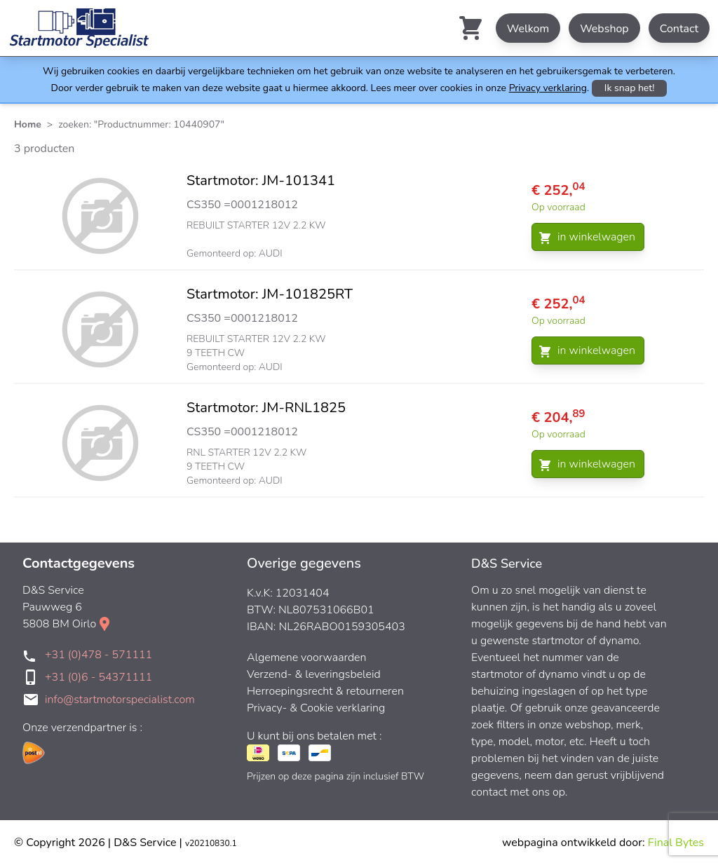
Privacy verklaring (548, 88)
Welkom (528, 28)
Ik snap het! (629, 88)
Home (27, 124)
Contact (679, 28)
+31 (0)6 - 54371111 (98, 677)
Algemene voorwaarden (307, 657)
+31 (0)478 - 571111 (98, 654)
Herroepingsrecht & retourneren (325, 691)
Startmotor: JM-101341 (261, 180)
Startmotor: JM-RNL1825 (266, 407)
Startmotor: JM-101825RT (270, 294)
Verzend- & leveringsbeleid (314, 674)
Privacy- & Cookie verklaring (316, 708)
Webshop (604, 28)
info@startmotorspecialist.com (120, 699)
